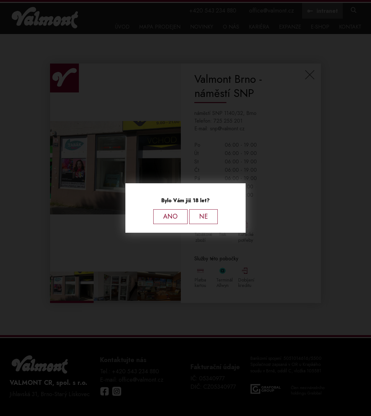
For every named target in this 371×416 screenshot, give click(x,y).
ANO (170, 216)
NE (203, 216)
